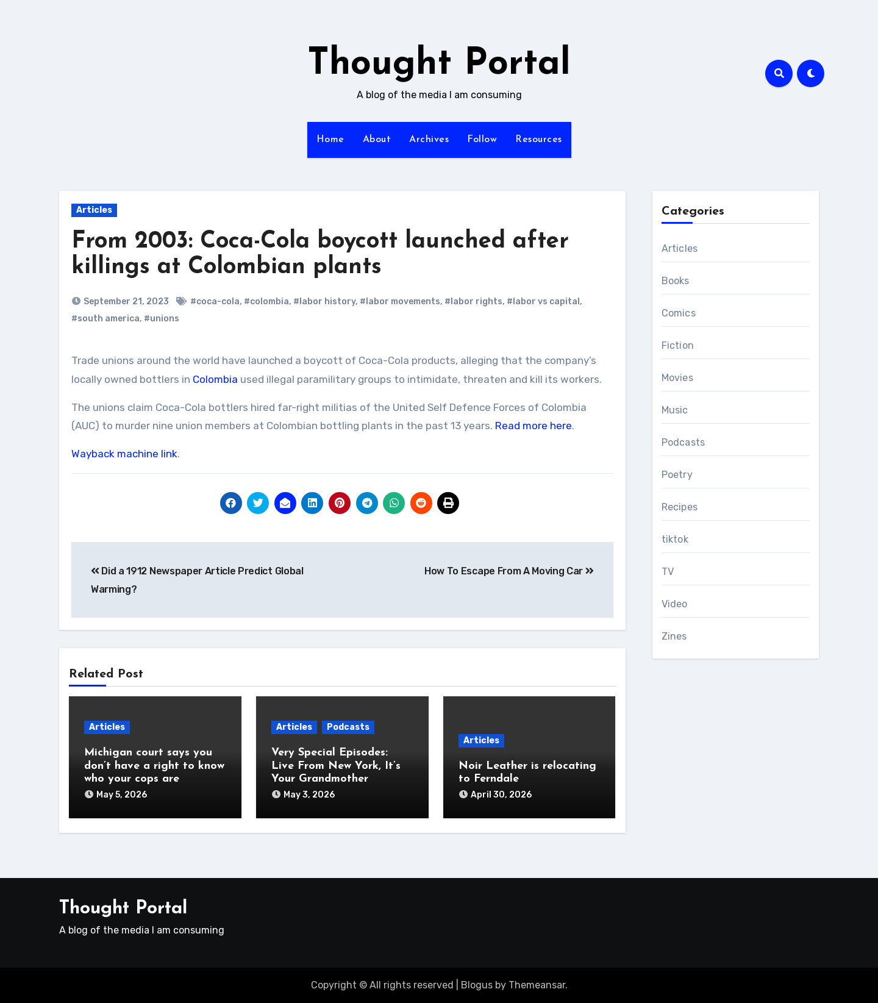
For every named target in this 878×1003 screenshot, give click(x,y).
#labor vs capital (543, 301)
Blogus (477, 985)
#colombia (266, 301)
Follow (482, 140)
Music (675, 410)
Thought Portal (439, 64)
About (377, 140)
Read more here (533, 425)
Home (330, 140)
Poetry (677, 474)
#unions (161, 318)
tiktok (675, 539)
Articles (94, 210)
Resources (538, 140)
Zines (674, 636)
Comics (679, 313)
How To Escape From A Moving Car (508, 571)
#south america (105, 318)
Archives (429, 140)
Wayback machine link (124, 454)
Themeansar (537, 985)
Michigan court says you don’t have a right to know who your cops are (154, 766)
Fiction (678, 345)
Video (675, 604)
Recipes (680, 507)
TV (668, 571)
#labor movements (400, 301)
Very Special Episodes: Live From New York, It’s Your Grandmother (336, 766)
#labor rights (473, 301)
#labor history (324, 301)
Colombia (215, 379)
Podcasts (348, 727)
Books (676, 281)
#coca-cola (215, 301)
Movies (677, 378)
